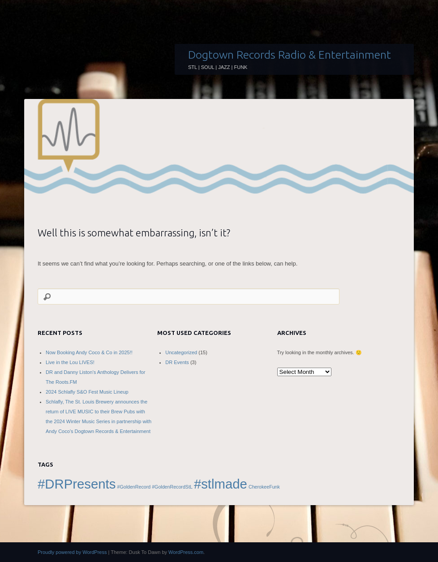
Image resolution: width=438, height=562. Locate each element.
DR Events (177, 362)
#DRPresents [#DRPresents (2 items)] (77, 483)
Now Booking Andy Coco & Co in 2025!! (89, 352)
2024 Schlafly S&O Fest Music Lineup (87, 392)
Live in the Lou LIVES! (70, 362)
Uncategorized (181, 352)
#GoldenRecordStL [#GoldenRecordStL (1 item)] (172, 486)
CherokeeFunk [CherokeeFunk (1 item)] (264, 486)
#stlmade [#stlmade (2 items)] (220, 483)
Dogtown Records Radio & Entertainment (289, 54)
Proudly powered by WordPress (72, 552)
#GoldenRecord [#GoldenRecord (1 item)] (133, 486)
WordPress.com (185, 552)
